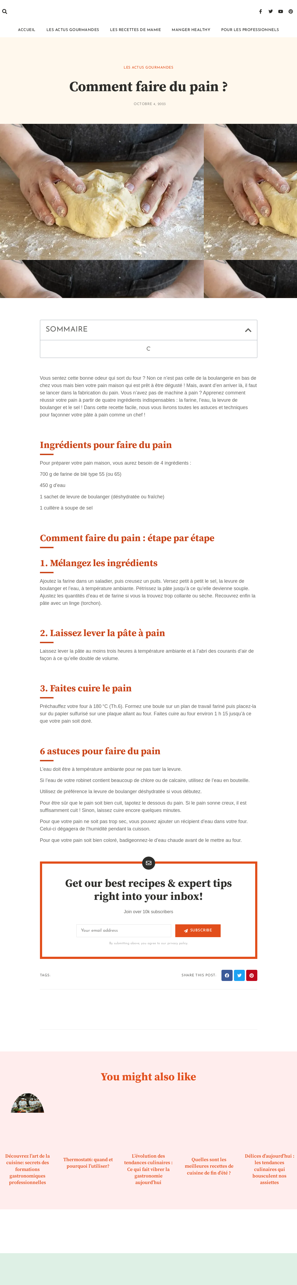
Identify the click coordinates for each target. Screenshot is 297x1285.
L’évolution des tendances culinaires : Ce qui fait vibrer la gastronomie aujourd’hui (148, 1169)
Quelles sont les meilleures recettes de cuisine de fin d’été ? (209, 1166)
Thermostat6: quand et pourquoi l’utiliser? (88, 1163)
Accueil (27, 30)
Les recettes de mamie (135, 30)
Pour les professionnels (250, 30)
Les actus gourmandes (72, 30)
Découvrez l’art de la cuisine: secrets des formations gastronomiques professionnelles (27, 1169)
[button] (4, 11)
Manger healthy (191, 30)
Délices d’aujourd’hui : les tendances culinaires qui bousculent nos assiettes (269, 1169)
